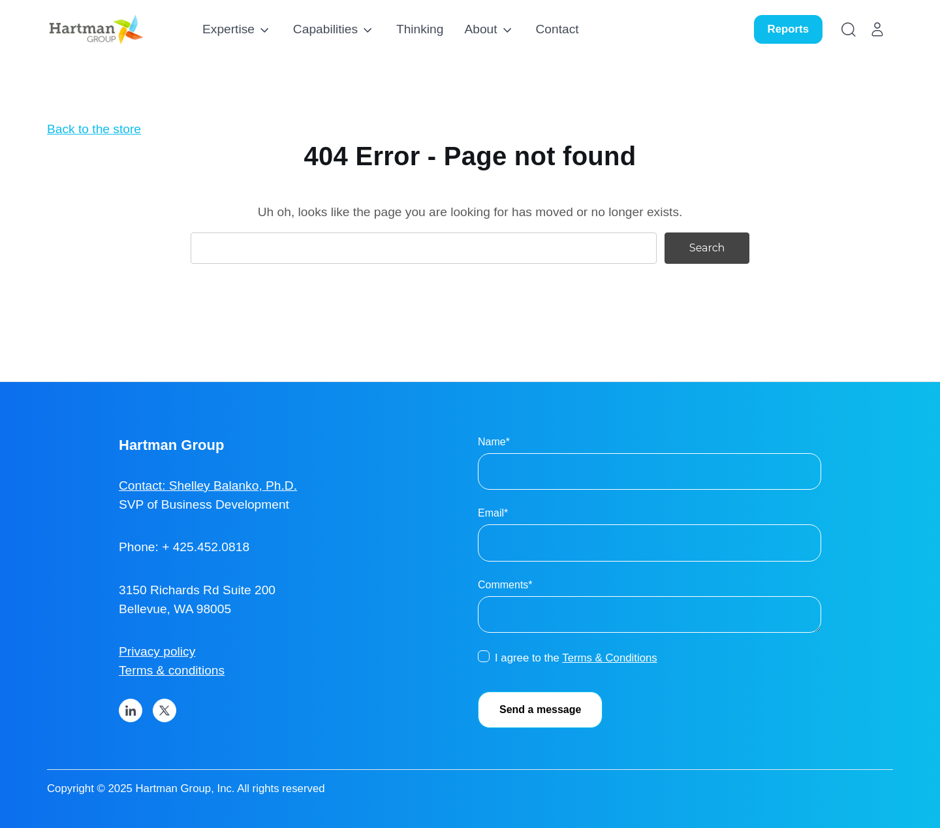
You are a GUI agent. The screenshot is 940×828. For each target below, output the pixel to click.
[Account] (877, 29)
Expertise (228, 29)
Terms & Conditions (609, 658)
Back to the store (94, 129)
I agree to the (576, 658)
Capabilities (325, 29)
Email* (493, 512)
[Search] (849, 29)
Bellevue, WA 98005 (175, 609)
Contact (557, 29)
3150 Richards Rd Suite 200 (197, 590)
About (480, 29)
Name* (494, 441)
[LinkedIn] (130, 710)
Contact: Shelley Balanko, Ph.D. (208, 485)
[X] (164, 710)
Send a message (540, 709)
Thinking (420, 29)
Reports (788, 29)
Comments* (505, 584)
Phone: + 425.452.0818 (184, 547)
